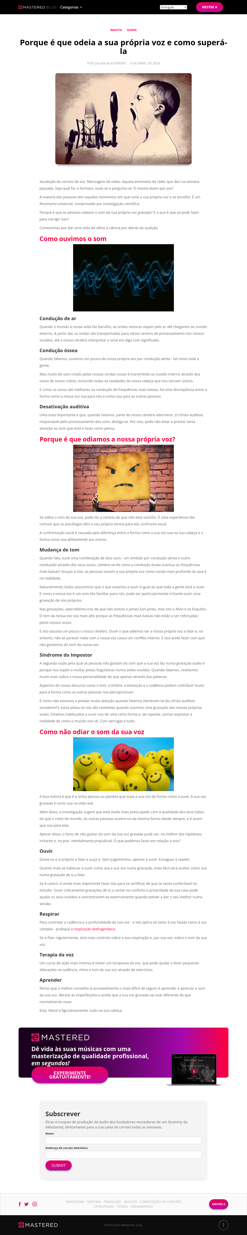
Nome (49, 1133)
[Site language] (173, 7)
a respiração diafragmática (93, 929)
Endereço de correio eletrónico (66, 1148)
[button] (71, 7)
